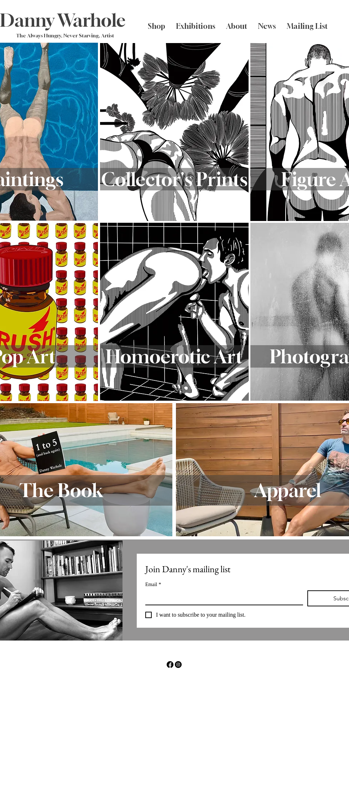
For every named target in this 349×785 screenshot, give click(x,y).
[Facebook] (170, 664)
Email (153, 584)
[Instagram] (178, 664)
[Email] (222, 597)
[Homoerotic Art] (174, 356)
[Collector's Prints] (174, 179)
